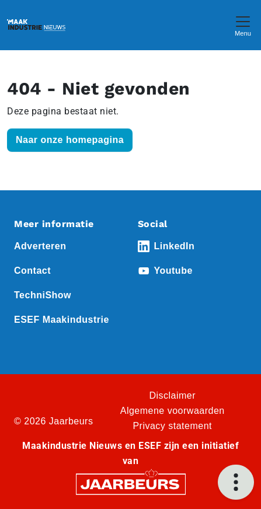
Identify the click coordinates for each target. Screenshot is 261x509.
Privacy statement (172, 426)
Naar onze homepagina (70, 140)
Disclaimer (172, 395)
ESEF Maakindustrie (61, 320)
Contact (32, 271)
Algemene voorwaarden (172, 411)
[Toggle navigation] (243, 25)
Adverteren (40, 246)
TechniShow (42, 295)
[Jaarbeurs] (131, 483)
